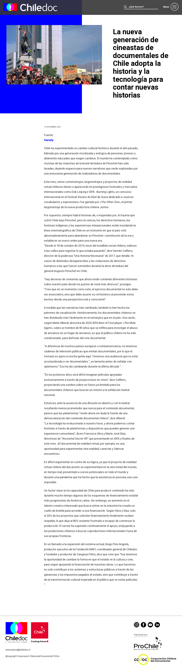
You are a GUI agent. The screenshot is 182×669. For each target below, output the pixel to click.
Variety (48, 140)
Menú (166, 7)
